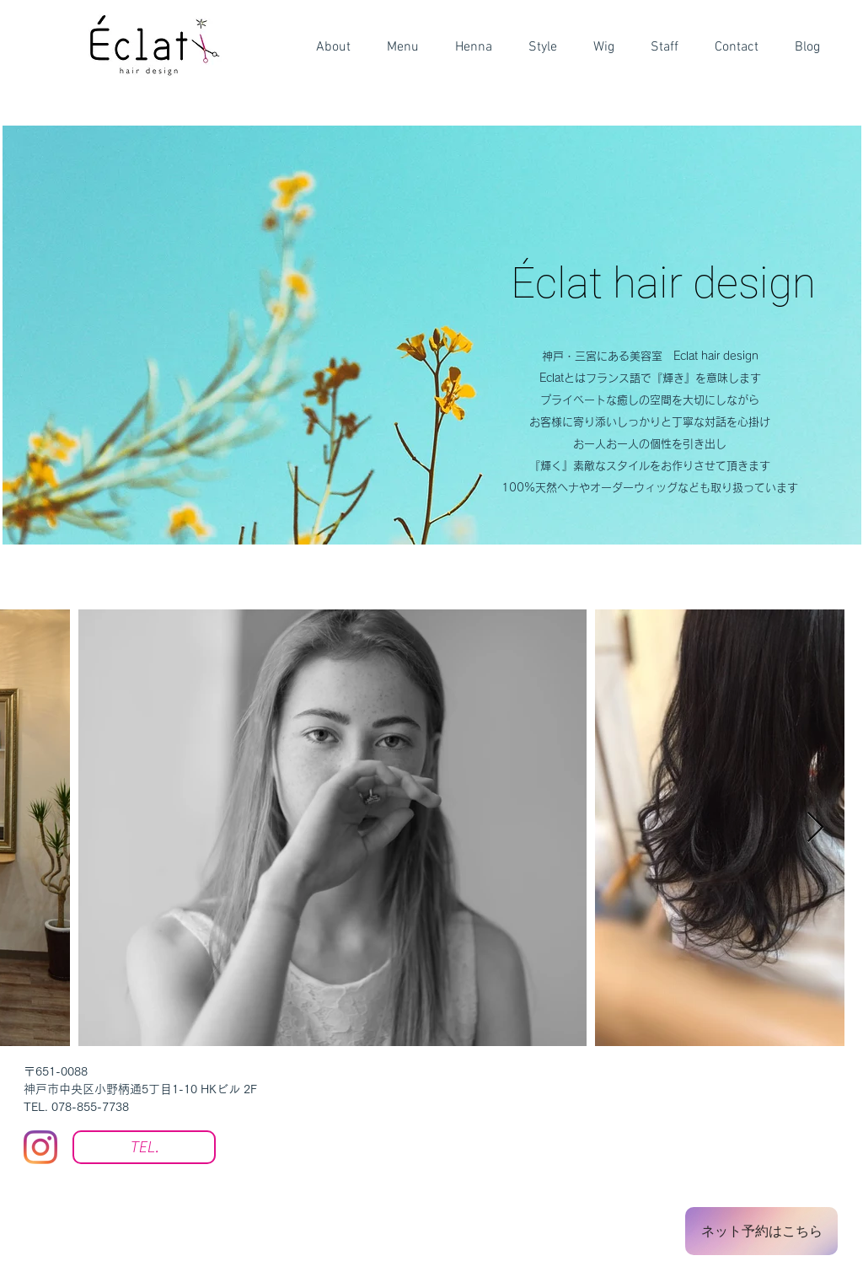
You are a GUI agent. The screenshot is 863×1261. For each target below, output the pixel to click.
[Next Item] (815, 828)
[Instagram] (40, 1147)
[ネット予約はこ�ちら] (761, 1231)
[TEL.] (144, 1147)
